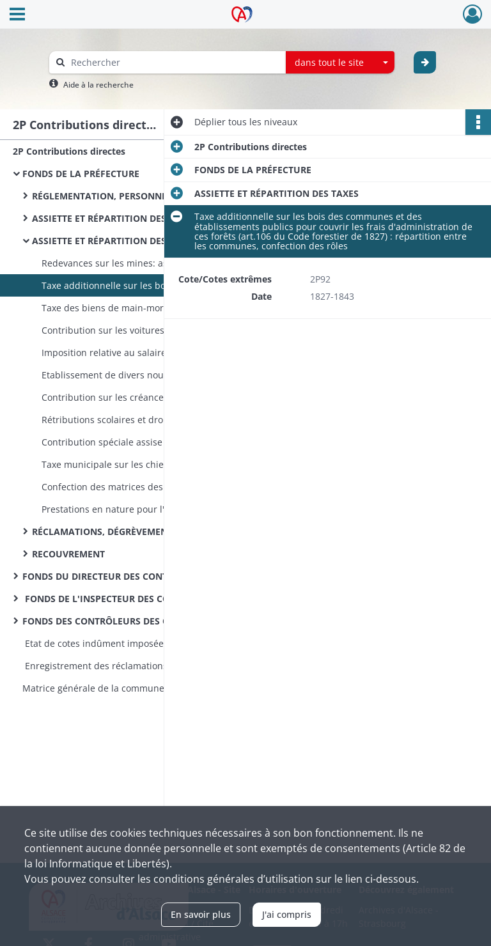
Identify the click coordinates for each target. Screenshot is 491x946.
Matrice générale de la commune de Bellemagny (126, 688)
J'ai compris (286, 914)
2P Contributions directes (69, 151)
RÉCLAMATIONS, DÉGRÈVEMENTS (105, 531)
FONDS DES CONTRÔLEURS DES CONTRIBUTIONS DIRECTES (150, 621)
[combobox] (340, 62)
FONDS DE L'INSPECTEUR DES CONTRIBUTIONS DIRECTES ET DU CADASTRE (150, 599)
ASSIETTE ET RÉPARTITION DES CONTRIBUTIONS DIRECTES (159, 218)
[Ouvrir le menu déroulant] (17, 15)
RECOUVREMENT (68, 554)
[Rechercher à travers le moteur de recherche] (174, 62)
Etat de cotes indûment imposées (95, 643)
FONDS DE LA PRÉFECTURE (80, 173)
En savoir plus (201, 914)
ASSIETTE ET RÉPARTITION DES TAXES (114, 241)
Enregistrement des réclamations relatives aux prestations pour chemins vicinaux (150, 666)
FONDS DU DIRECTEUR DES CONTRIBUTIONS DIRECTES (141, 576)
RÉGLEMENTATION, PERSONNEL (102, 196)
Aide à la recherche (98, 84)
